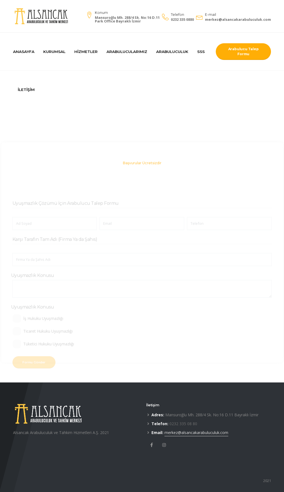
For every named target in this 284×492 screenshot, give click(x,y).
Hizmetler (86, 51)
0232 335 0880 (182, 19)
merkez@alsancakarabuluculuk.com (238, 19)
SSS (201, 51)
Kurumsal (54, 51)
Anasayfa (23, 51)
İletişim (26, 89)
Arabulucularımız (126, 51)
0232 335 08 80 (183, 423)
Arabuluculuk (172, 51)
